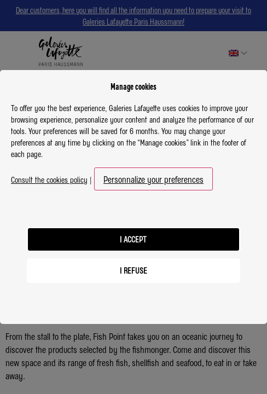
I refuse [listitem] (133, 270)
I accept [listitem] (133, 239)
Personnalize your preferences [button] (153, 178)
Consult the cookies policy (49, 179)
